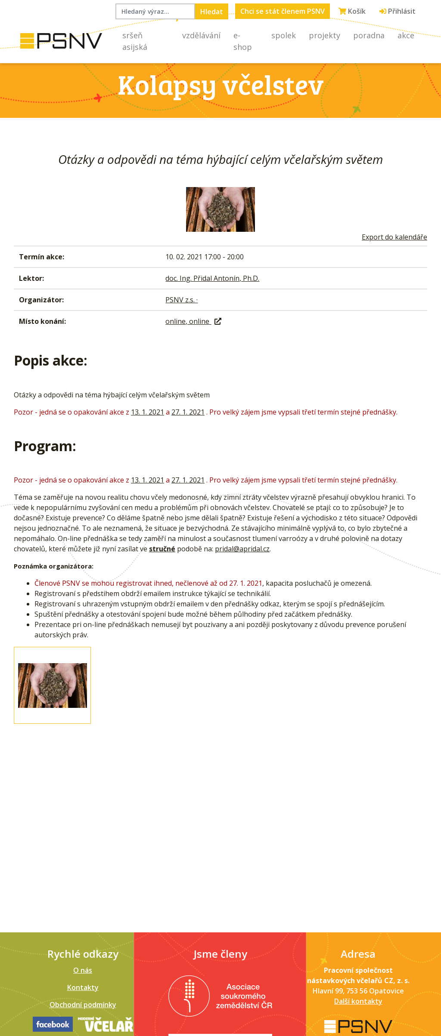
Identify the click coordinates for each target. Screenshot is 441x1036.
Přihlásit (397, 11)
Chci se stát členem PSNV (282, 11)
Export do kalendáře (394, 237)
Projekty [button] (324, 35)
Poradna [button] (369, 35)
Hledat (211, 11)
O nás (82, 970)
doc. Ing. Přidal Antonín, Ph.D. (212, 278)
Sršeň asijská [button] (134, 41)
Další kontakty (358, 1001)
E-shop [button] (242, 41)
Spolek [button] (283, 35)
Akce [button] (406, 35)
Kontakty (83, 987)
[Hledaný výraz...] (155, 11)
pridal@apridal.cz (242, 548)
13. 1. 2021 (147, 412)
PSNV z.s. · (181, 299)
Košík (352, 11)
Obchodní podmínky (83, 1004)
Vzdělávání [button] (201, 35)
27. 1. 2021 (188, 412)
